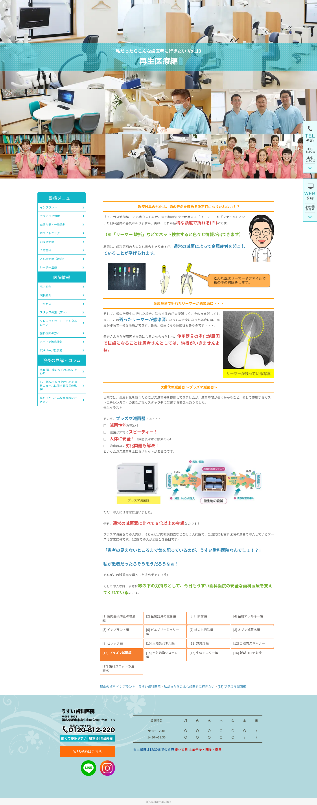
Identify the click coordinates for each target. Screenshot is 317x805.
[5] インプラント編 (115, 629)
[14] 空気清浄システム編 (162, 654)
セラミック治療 (50, 216)
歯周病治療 (47, 242)
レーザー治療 (48, 267)
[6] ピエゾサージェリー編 (162, 631)
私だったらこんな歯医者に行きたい (58, 400)
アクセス (45, 304)
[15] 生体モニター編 (204, 652)
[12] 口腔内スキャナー (249, 643)
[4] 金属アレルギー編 (248, 616)
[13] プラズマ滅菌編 (116, 652)
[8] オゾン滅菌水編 (246, 629)
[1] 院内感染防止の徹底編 (118, 618)
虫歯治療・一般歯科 (53, 224)
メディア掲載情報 (51, 342)
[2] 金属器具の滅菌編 (161, 616)
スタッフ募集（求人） (54, 312)
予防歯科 (45, 250)
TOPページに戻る (51, 350)
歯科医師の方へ (50, 333)
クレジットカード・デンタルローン (58, 323)
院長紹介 (45, 295)
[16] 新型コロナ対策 (247, 652)
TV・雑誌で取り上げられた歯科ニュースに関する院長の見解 (58, 385)
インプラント (48, 207)
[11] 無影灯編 (199, 643)
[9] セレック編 (112, 643)
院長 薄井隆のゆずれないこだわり (58, 372)
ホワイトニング (50, 233)
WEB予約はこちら (87, 751)
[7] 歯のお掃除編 (201, 629)
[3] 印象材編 (198, 616)
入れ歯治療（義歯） (53, 259)
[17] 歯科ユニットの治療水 (118, 668)
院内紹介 (45, 286)
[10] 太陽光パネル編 (160, 643)
